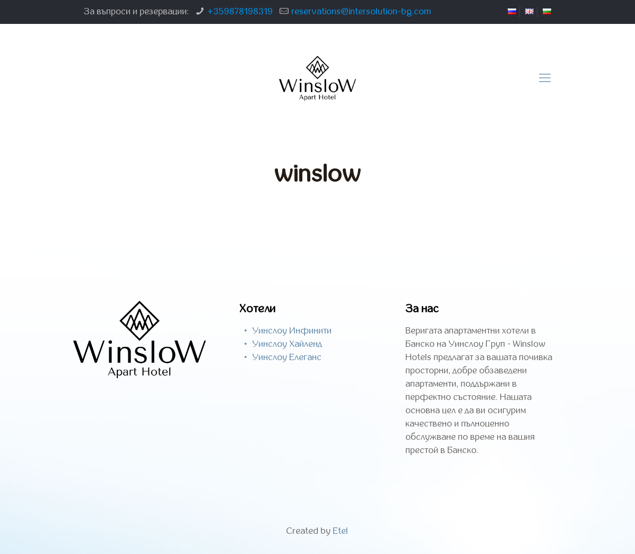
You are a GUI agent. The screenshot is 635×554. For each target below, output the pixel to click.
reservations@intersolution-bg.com (361, 11)
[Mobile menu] (545, 79)
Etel (340, 531)
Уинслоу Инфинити (292, 331)
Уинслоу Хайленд (287, 344)
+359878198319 (240, 11)
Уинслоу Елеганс (286, 357)
